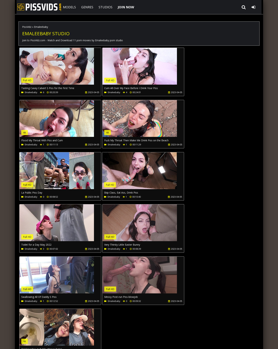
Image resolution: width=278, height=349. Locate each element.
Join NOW (24, 332)
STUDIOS (104, 7)
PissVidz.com (38, 7)
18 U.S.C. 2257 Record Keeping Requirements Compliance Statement (128, 342)
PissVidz (26, 27)
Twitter (118, 332)
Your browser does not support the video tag (57, 69)
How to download (77, 332)
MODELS (68, 7)
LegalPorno (101, 332)
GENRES (86, 7)
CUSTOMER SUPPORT (47, 332)
